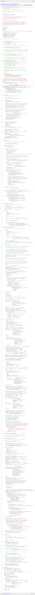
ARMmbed (14, 3)
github (10, 3)
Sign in (33, 1)
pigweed (2, 3)
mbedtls (17, 3)
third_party (6, 3)
